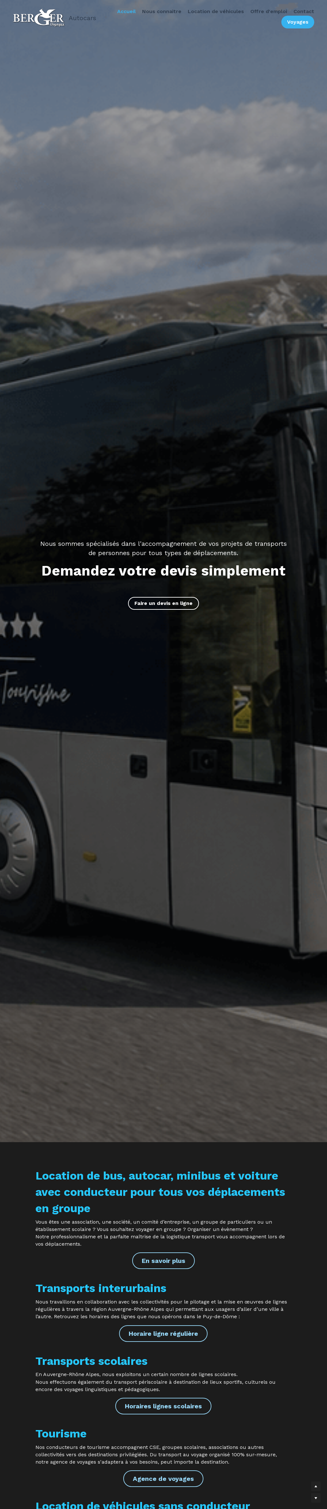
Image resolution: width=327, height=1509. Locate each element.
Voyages (296, 22)
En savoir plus (163, 1261)
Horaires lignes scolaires (163, 1406)
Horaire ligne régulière (163, 1333)
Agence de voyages (163, 1478)
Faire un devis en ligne (163, 603)
